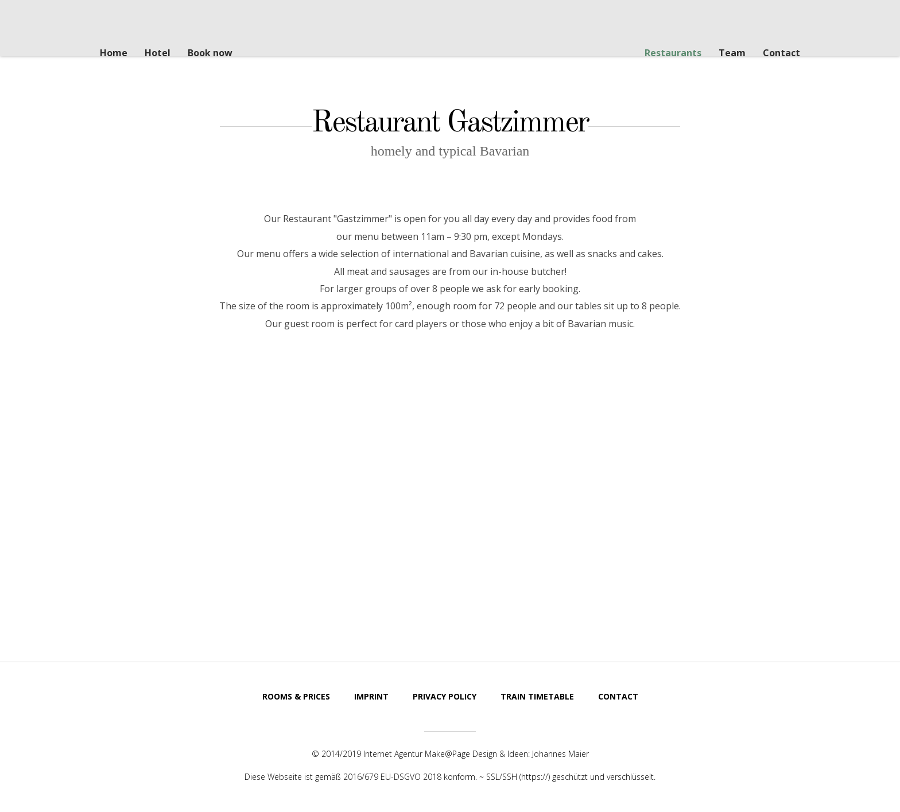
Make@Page (447, 753)
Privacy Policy (444, 696)
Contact (781, 52)
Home (113, 52)
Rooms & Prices (296, 696)
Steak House (437, 40)
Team (732, 52)
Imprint (371, 696)
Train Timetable (537, 696)
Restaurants (673, 52)
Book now (210, 52)
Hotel (157, 52)
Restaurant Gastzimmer (450, 122)
